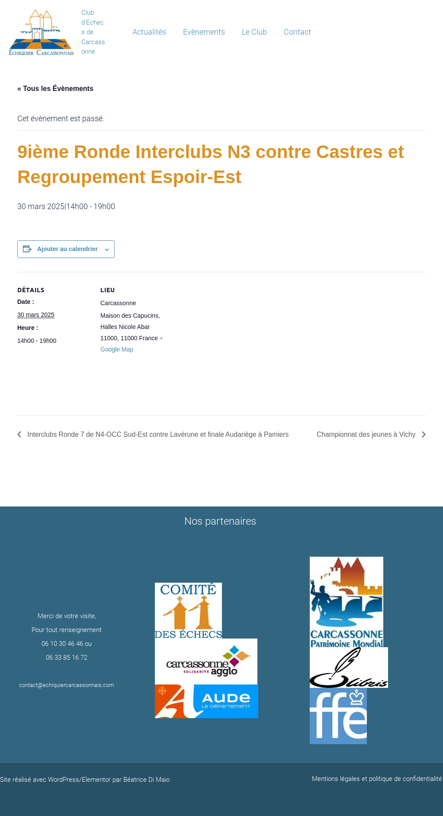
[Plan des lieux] (229, 331)
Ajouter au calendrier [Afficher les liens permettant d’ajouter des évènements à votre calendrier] (67, 248)
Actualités (151, 31)
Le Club (253, 31)
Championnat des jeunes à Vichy (366, 434)
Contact (295, 31)
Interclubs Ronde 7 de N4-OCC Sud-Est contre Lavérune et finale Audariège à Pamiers (160, 434)
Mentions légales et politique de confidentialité (378, 779)
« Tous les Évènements (55, 88)
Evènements (204, 31)
